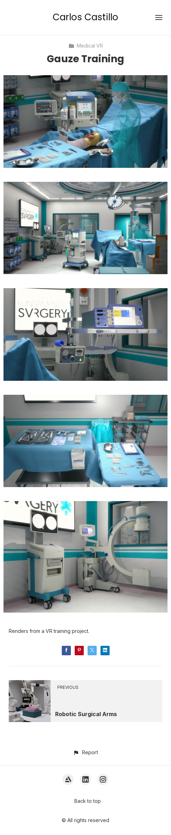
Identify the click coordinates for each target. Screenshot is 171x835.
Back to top (87, 801)
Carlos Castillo (85, 17)
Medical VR (85, 46)
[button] (85, 752)
